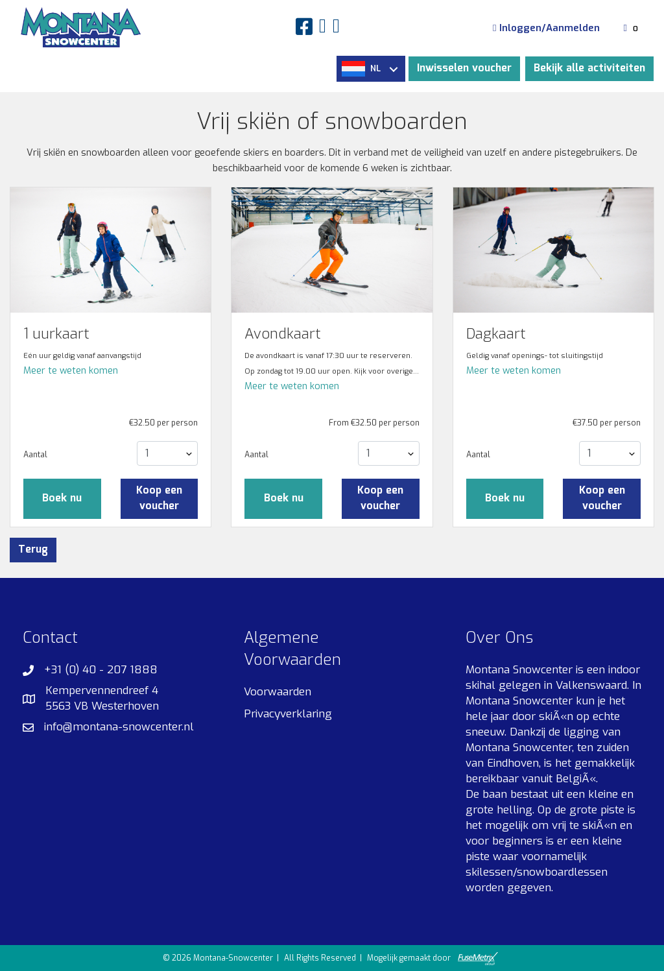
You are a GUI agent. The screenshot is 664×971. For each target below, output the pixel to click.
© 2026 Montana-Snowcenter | (222, 958)
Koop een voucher (159, 498)
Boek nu (62, 498)
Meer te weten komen (70, 371)
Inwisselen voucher (464, 68)
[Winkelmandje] (632, 28)
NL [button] (369, 69)
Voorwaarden (277, 691)
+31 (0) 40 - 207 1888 (101, 669)
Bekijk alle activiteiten (589, 68)
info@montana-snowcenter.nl (119, 726)
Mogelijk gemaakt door (432, 958)
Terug (33, 550)
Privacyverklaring (288, 713)
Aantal (35, 455)
